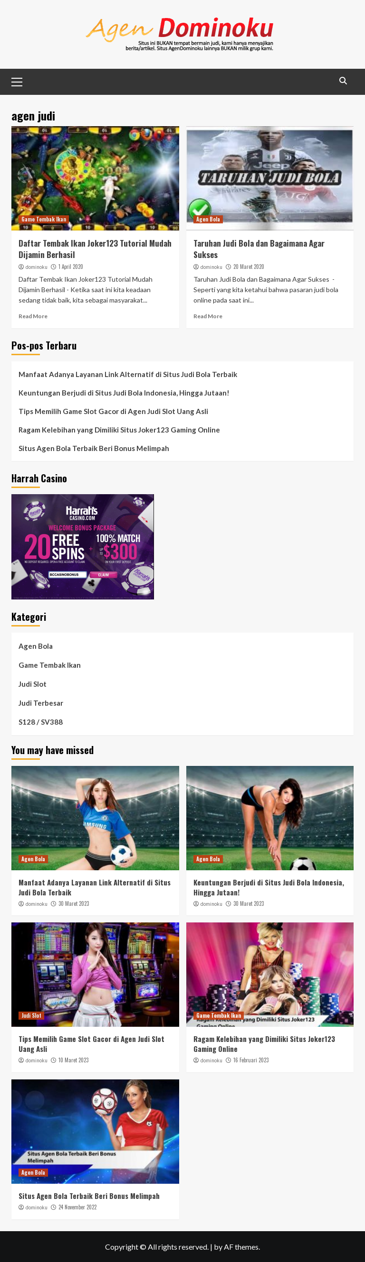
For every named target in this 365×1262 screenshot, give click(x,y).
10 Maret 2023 (73, 1060)
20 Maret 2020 (248, 266)
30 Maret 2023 (73, 903)
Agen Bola (208, 219)
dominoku (37, 267)
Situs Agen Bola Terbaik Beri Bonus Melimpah (94, 448)
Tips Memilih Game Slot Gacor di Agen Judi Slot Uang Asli (113, 411)
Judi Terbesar (41, 703)
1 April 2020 (70, 266)
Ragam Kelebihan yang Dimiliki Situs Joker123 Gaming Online (119, 429)
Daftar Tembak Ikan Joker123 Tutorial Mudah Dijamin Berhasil (95, 248)
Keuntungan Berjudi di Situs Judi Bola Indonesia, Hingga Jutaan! (124, 392)
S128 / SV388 (41, 722)
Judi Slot (33, 684)
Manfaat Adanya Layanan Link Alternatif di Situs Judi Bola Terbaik (128, 374)
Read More (33, 316)
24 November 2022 (77, 1207)
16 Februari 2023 (251, 1060)
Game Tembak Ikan (43, 219)
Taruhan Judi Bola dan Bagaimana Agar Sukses (259, 248)
